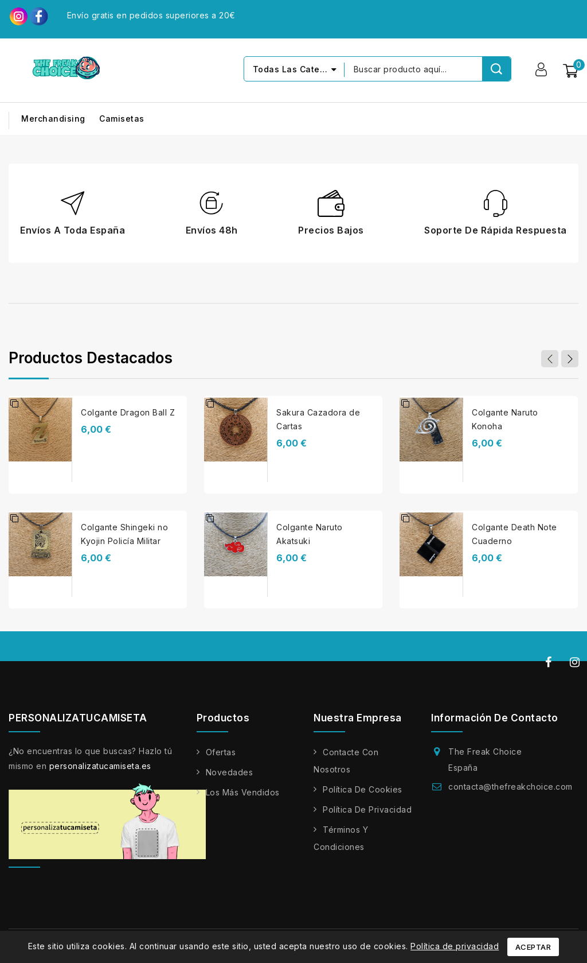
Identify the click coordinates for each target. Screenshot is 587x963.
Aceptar (533, 947)
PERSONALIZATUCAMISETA (78, 718)
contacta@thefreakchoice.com (510, 787)
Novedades (229, 773)
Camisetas (121, 119)
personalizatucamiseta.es (100, 766)
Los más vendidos (243, 793)
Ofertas (221, 753)
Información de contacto (494, 718)
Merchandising (53, 119)
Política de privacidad (367, 810)
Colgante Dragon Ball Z (128, 413)
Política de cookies (362, 790)
